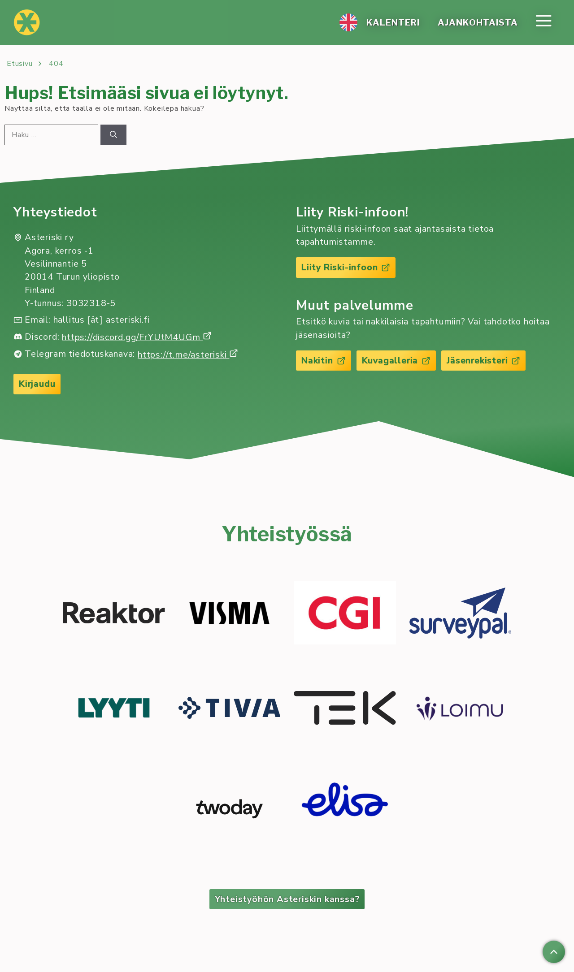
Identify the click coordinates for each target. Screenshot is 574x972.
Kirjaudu (37, 384)
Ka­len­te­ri (393, 22)
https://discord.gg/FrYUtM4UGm (137, 337)
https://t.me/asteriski (188, 355)
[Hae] (113, 135)
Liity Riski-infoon (345, 267)
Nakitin (323, 360)
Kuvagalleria (396, 360)
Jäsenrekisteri (483, 360)
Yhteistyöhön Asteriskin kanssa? (287, 899)
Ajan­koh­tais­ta (478, 22)
